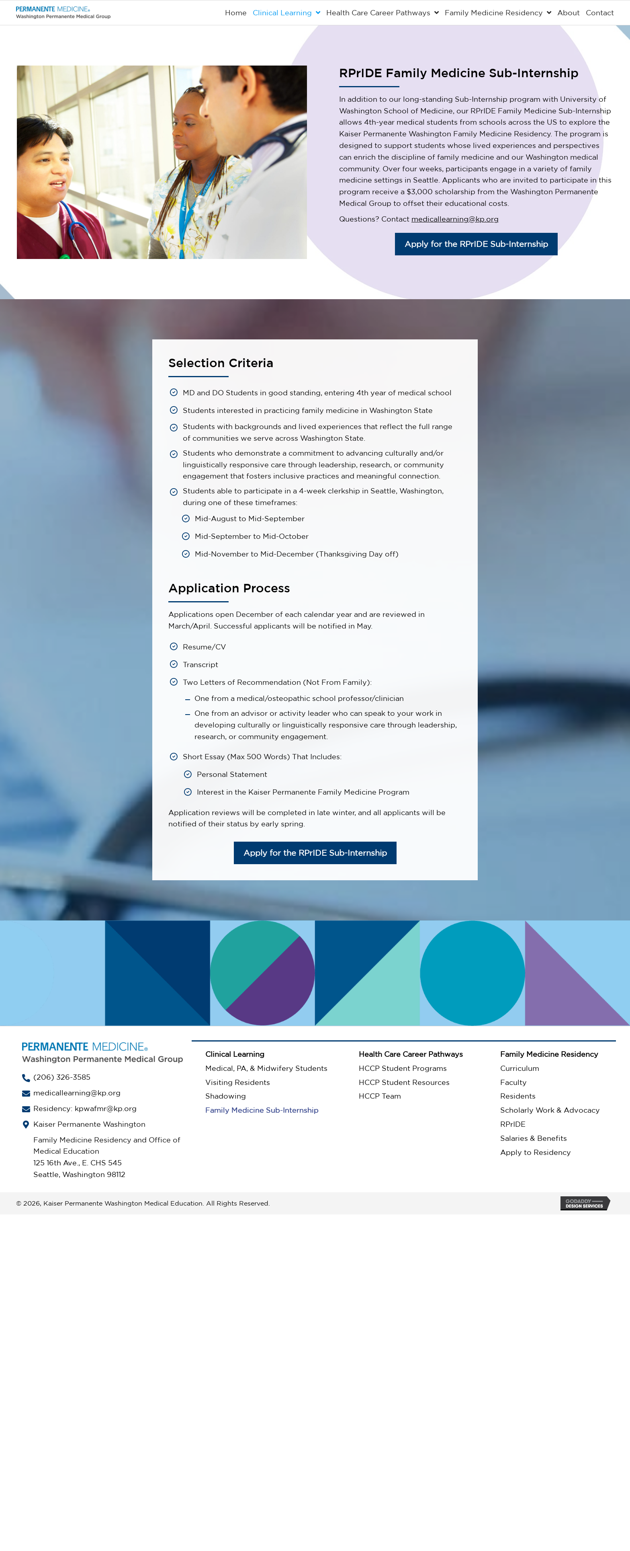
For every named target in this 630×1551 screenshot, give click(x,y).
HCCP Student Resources (404, 1082)
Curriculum (519, 1068)
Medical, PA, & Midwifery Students (266, 1068)
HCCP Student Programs (403, 1068)
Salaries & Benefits (533, 1138)
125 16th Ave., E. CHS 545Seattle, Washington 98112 (79, 1169)
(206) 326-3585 (61, 1077)
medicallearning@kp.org (455, 219)
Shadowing (225, 1096)
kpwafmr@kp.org (106, 1108)
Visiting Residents (237, 1082)
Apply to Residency (535, 1152)
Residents (518, 1096)
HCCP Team (380, 1096)
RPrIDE (513, 1124)
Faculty (513, 1082)
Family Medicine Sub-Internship (262, 1110)
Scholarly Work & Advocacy (550, 1110)
